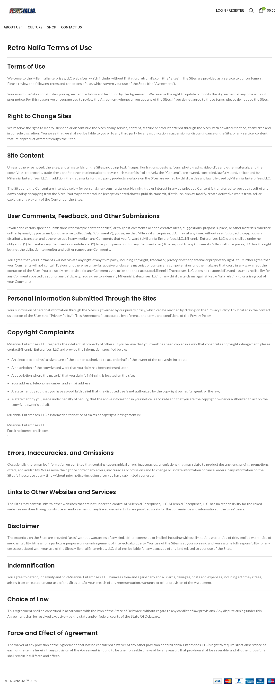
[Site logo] (26, 12)
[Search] (251, 13)
